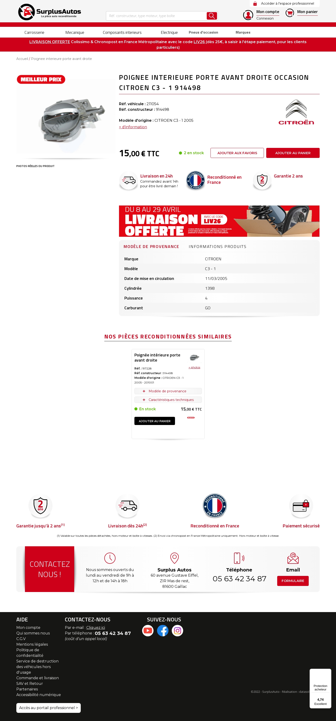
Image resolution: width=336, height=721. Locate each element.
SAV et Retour (29, 683)
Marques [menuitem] (241, 32)
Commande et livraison (37, 678)
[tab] (151, 246)
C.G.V (21, 639)
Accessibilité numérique (38, 695)
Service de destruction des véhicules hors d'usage (37, 667)
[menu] (168, 32)
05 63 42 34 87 (239, 578)
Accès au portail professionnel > (48, 708)
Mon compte (28, 627)
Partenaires (27, 689)
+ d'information (133, 127)
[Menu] (328, 671)
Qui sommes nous (33, 633)
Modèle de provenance (151, 246)
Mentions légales (32, 644)
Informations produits (218, 246)
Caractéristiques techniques (171, 400)
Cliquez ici (95, 627)
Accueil (22, 59)
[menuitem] (30, 32)
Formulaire (293, 581)
